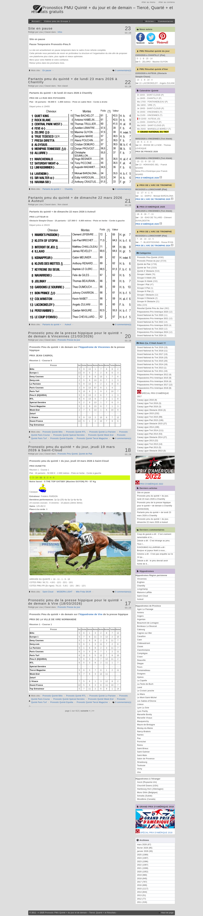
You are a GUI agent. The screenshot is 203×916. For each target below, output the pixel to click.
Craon (140, 657)
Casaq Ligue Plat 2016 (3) (149, 407)
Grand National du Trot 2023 (150, 329)
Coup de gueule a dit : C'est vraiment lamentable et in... (154, 535)
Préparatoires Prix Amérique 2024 (152, 332)
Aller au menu (148, 2)
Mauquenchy (143, 721)
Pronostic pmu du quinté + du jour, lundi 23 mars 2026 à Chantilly (153, 497)
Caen (139, 640)
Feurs (139, 667)
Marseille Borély (144, 714)
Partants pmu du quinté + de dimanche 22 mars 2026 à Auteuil (75, 199)
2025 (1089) (142, 855)
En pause (47, 70)
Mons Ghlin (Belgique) (147, 792)
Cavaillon (141, 636)
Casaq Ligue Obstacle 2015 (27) (152, 424)
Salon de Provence (146, 759)
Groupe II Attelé (144, 278)
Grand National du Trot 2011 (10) (152, 371)
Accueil (36, 21)
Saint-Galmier (143, 752)
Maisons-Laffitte (144, 592)
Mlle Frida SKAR (83, 592)
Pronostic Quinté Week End (101, 435)
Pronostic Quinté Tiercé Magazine (92, 438)
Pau (139, 738)
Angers (140, 616)
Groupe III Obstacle (146, 301)
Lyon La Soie (143, 708)
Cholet (140, 646)
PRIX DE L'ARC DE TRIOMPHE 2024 (153, 246)
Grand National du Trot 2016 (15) (152, 357)
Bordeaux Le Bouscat (147, 626)
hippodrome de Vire (91, 614)
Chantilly (69, 189)
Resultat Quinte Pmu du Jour (150, 308)
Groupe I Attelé (144, 274)
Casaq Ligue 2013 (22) (147, 441)
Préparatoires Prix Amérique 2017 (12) (155, 385)
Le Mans (141, 694)
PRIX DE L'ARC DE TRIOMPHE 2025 (153, 199)
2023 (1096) (142, 861)
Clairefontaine (143, 650)
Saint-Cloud (48, 592)
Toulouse (141, 765)
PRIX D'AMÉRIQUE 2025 (147, 224)
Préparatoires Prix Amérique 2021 (152, 318)
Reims (140, 745)
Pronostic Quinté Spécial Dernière (69, 435)
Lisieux (140, 704)
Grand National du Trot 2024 (150, 335)
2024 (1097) (142, 858)
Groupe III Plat (144, 291)
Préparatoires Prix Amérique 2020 (152, 312)
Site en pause (40, 28)
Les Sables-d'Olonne (146, 701)
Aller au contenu (167, 2)
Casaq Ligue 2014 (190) (148, 427)
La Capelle (142, 680)
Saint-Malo (142, 755)
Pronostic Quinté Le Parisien (102, 432)
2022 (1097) (142, 865)
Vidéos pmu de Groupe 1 (57, 21)
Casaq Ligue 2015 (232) (148, 413)
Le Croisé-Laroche (145, 691)
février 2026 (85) (145, 848)
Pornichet (141, 742)
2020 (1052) (142, 872)
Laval (139, 687)
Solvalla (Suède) (144, 796)
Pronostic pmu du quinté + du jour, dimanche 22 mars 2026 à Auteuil (153, 520)
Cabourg (141, 629)
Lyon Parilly (142, 711)
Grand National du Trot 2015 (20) (152, 361)
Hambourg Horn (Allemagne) (150, 789)
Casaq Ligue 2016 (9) (147, 400)
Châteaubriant (143, 643)
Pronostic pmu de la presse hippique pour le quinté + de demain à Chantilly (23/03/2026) (154, 505)
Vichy (139, 769)
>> (93, 711)
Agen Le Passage (145, 609)
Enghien (141, 582)
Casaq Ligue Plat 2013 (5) (149, 447)
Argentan (141, 619)
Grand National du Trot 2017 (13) (152, 354)
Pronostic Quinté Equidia (61, 438)
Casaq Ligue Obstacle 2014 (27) (152, 437)
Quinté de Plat (85, 454)
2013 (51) (141, 895)
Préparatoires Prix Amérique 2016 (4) (154, 381)
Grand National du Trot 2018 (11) (152, 351)
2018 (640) (142, 878)
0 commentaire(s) (123, 70)
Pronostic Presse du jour (69, 340)
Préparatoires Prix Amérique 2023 (152, 325)
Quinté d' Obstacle (145, 271)
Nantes (140, 735)
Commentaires (165, 21)
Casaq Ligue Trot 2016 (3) (149, 403)
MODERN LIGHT (64, 592)
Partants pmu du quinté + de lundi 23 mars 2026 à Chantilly (72, 80)
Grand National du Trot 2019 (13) (152, 347)
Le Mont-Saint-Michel (147, 697)
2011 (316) (142, 902)
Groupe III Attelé (144, 281)
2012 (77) (141, 899)
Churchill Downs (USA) (147, 786)
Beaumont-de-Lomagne (148, 623)
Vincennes (142, 579)
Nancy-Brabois (144, 731)
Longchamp (142, 589)
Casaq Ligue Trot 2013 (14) (149, 444)
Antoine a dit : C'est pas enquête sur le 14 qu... (155, 555)
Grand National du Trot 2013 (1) (152, 368)
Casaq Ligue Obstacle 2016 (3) (151, 410)
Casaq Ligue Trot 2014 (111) (150, 430)
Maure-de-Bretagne (146, 725)
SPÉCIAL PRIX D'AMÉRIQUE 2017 (153, 394)
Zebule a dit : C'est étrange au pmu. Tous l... (153, 542)
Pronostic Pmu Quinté (68, 454)
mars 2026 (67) (144, 844)
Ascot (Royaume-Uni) (147, 782)
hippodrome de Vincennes (95, 347)
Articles (150, 21)
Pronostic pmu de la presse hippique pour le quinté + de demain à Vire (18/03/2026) (75, 601)
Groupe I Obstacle (145, 295)
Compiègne (142, 653)
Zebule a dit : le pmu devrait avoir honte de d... (152, 562)
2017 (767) (142, 882)
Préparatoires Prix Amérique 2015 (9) (154, 378)
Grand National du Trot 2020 (150, 315)
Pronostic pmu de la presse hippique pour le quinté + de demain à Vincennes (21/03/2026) (75, 334)
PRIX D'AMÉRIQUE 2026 (147, 178)
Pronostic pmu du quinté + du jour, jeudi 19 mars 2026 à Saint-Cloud (71, 448)
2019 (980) (142, 875)
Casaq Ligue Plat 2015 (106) (150, 420)
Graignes (141, 674)
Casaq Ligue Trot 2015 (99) (149, 417)
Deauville (141, 660)
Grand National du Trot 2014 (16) (152, 364)
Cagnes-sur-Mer (144, 633)
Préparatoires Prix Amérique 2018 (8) (154, 388)
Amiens (140, 612)
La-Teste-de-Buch (145, 684)
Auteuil (68, 324)
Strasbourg (142, 762)
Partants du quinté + (52, 189)
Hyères (140, 677)
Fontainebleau (143, 670)
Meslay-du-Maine (145, 728)
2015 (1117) (142, 889)
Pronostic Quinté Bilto (52, 432)
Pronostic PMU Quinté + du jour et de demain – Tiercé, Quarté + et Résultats (80, 913)
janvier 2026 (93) (145, 851)
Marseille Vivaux (144, 718)
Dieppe (140, 663)
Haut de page (167, 913)
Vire (139, 772)
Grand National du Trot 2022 (150, 322)
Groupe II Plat (143, 288)
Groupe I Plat (143, 284)
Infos (60, 32)
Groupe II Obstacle (146, 298)
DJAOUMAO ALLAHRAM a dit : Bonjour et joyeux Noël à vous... (152, 549)
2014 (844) (142, 892)
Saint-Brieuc (142, 748)
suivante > (85, 711)
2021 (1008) (142, 868)
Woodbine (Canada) (146, 799)
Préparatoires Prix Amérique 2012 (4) (154, 374)
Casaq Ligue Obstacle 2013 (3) (151, 451)
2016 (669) (142, 885)
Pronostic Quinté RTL (76, 432)
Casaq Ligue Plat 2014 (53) (149, 434)
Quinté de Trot (143, 268)
